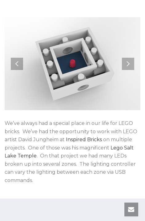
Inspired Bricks (84, 139)
